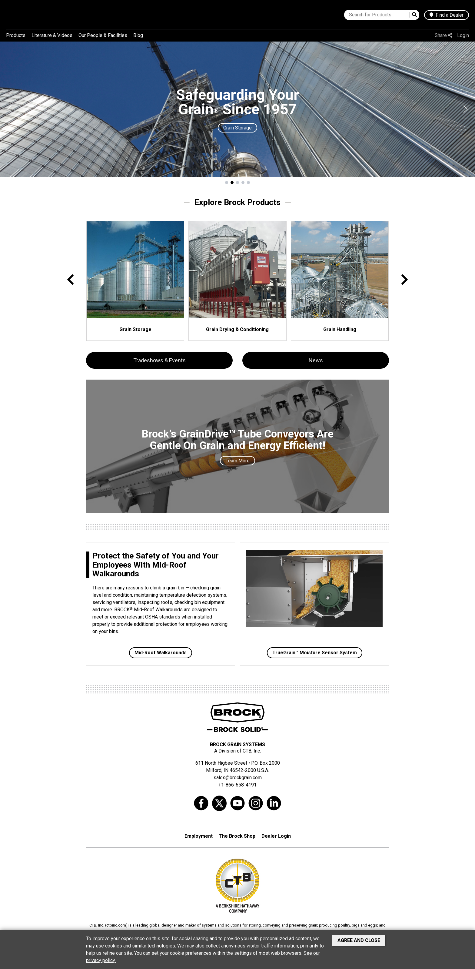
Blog (138, 35)
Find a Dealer (446, 15)
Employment (198, 836)
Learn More (237, 461)
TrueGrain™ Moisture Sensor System (314, 653)
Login (463, 35)
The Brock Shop (237, 836)
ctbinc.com (116, 925)
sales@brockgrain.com (238, 777)
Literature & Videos (52, 35)
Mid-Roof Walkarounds (161, 653)
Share (443, 35)
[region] (237, 113)
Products (15, 35)
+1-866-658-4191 (237, 785)
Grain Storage (237, 128)
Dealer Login (276, 836)
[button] (9, 109)
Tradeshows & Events (159, 360)
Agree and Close (358, 940)
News (316, 360)
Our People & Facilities (102, 35)
